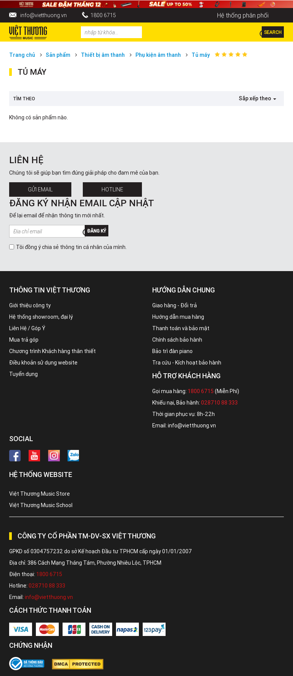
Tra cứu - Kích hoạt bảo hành (186, 362)
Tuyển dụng (23, 374)
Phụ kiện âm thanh (158, 54)
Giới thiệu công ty (30, 305)
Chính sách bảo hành (177, 339)
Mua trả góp (24, 339)
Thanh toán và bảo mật (180, 328)
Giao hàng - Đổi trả (174, 305)
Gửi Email (40, 189)
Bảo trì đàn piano (172, 351)
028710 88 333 (219, 402)
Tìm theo (24, 98)
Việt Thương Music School (40, 505)
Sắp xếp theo (257, 98)
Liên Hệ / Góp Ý (27, 328)
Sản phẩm (58, 54)
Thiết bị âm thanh (103, 54)
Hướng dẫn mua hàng (178, 316)
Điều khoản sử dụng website (43, 362)
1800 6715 (103, 15)
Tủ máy (201, 54)
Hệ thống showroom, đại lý (41, 316)
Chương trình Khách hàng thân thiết (52, 351)
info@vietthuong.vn (43, 15)
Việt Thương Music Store (39, 493)
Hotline (112, 189)
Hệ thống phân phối (243, 15)
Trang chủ (22, 54)
